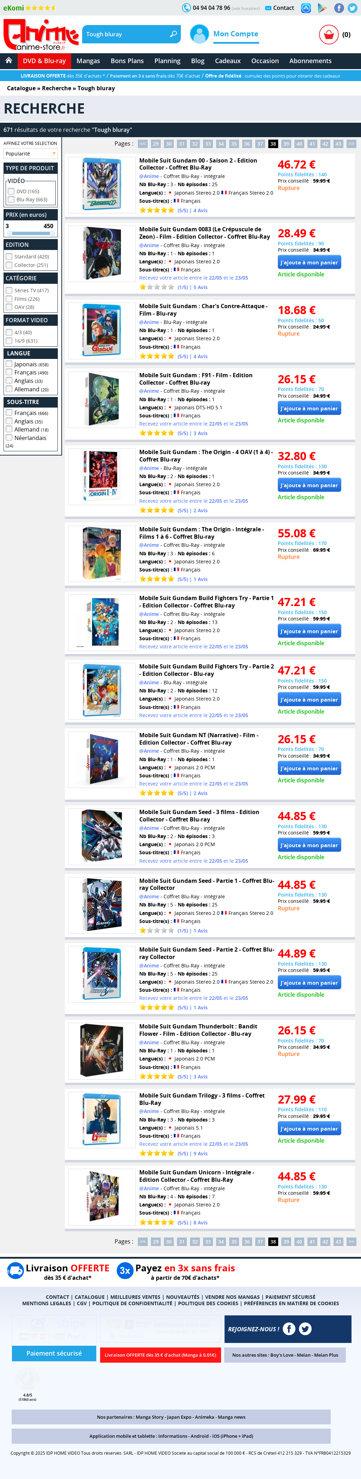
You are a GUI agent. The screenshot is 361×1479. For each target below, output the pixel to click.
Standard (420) (31, 255)
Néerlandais (26, 440)
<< (143, 143)
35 (234, 143)
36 (247, 143)
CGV (82, 1303)
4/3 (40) (23, 331)
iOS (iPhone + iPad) (232, 1436)
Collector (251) (31, 264)
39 (286, 143)
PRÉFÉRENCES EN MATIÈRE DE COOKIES (291, 1303)
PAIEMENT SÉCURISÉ (290, 1297)
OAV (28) (24, 305)
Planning (167, 60)
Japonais (31, 363)
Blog (197, 60)
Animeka (204, 1417)
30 (169, 143)
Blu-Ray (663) (32, 198)
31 (182, 143)
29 (156, 143)
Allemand (31, 388)
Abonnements (310, 60)
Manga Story (150, 1417)
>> (351, 143)
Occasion (265, 60)
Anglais (28, 380)
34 (221, 143)
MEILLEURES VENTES (135, 1297)
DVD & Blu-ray (44, 60)
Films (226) (26, 297)
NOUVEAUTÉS (183, 1297)
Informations (172, 1436)
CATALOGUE (90, 1297)
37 (260, 143)
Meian (304, 1355)
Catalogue (21, 88)
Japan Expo (179, 1417)
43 (338, 143)
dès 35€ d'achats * (63, 76)
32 (195, 143)
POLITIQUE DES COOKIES (208, 1303)
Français (31, 371)
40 (299, 143)
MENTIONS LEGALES (46, 1303)
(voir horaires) (246, 8)
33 (208, 143)
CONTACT (57, 1297)
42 (325, 143)
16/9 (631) (25, 339)
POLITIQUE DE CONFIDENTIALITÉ (132, 1303)
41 (312, 143)
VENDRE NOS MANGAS (232, 1297)
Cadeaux (228, 60)
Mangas (88, 60)
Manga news (231, 1417)
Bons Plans (127, 60)
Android (200, 1436)
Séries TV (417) (31, 289)
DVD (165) (28, 190)
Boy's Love (281, 1355)
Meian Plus (326, 1355)
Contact (283, 8)
